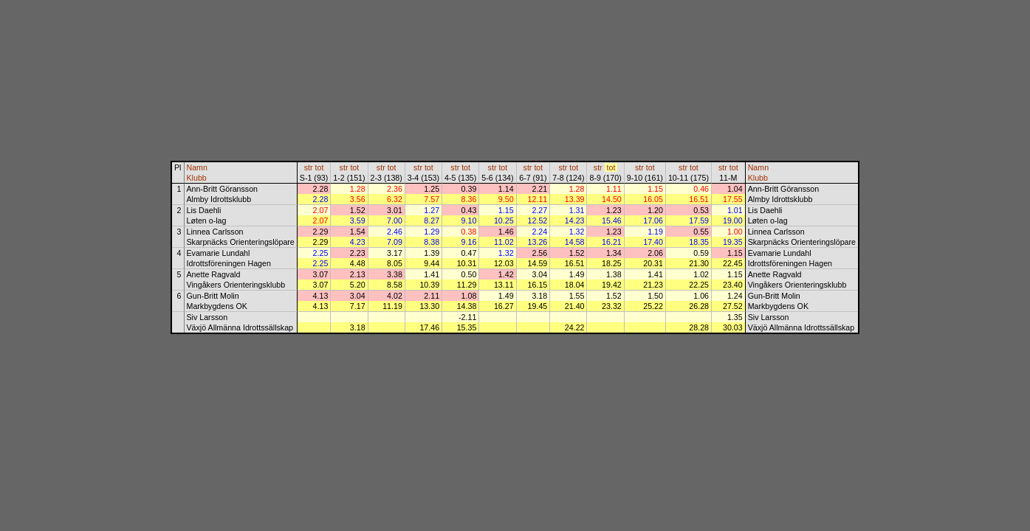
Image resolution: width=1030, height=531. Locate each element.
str (308, 167)
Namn (197, 167)
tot (319, 167)
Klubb (197, 177)
